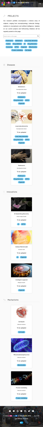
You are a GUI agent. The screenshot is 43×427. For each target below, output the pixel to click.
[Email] (10, 411)
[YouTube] (33, 411)
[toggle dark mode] (21, 423)
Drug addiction (17, 44)
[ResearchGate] (21, 411)
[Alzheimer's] (21, 77)
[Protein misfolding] (21, 378)
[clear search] (38, 36)
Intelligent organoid (21, 280)
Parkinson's (9, 40)
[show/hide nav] (40, 3)
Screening (9, 47)
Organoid (24, 47)
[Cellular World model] (21, 237)
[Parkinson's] (21, 156)
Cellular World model (21, 247)
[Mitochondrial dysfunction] (21, 345)
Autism (8, 44)
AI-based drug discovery (21, 214)
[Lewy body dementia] (21, 117)
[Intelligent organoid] (21, 270)
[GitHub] (25, 411)
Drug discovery (32, 44)
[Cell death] (21, 312)
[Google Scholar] (17, 411)
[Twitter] (29, 411)
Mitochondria (33, 47)
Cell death (28, 50)
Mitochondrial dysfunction (21, 354)
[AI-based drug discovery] (21, 204)
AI (24, 44)
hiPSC (17, 47)
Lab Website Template (21, 418)
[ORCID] (13, 411)
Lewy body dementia (31, 40)
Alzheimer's (18, 40)
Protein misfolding (17, 50)
